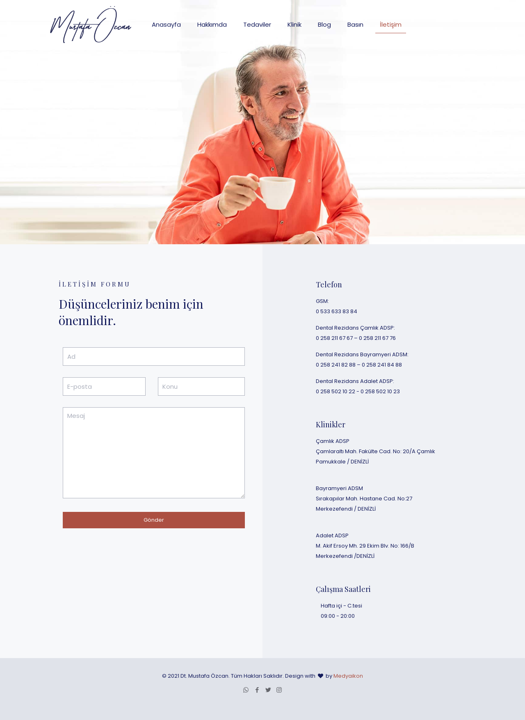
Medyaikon (348, 676)
